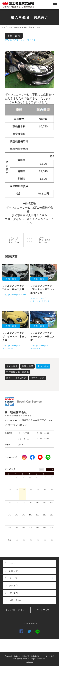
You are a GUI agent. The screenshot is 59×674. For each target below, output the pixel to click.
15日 (44, 502)
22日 (44, 515)
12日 (23, 502)
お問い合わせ (15, 600)
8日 (45, 490)
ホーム (12, 563)
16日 (51, 502)
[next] (52, 469)
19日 (23, 515)
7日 (38, 490)
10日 (9, 502)
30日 (30, 477)
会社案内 (13, 593)
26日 (23, 527)
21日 (37, 515)
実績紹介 (13, 585)
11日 (16, 502)
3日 (10, 490)
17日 (9, 515)
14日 (37, 502)
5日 (24, 490)
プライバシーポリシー (16, 610)
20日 (30, 515)
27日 (9, 477)
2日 (52, 477)
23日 (51, 515)
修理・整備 (27, 366)
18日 (16, 515)
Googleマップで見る (16, 425)
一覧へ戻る (29, 240)
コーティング (38, 378)
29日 (23, 477)
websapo (29, 662)
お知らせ (13, 571)
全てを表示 (12, 366)
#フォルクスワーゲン (15, 40)
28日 (16, 477)
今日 (41, 469)
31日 (37, 477)
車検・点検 (13, 35)
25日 (16, 527)
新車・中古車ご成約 (16, 378)
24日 (9, 527)
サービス (32, 578)
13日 (30, 502)
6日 (31, 490)
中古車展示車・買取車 (17, 372)
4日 (17, 490)
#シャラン (31, 40)
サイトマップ (43, 610)
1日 (45, 477)
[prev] (48, 469)
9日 (52, 490)
